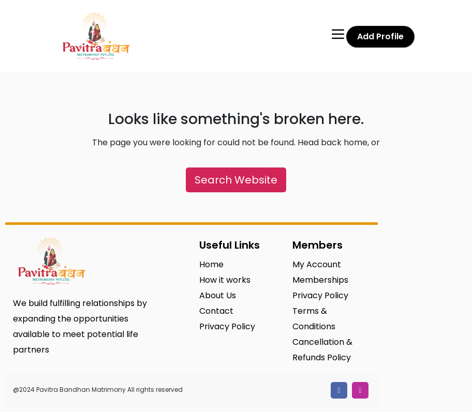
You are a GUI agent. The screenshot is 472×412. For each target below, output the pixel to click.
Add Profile (380, 36)
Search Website (236, 180)
